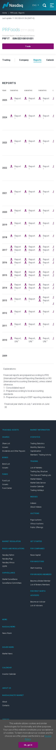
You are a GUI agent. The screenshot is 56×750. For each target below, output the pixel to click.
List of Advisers (36, 606)
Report (17, 99)
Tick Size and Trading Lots (40, 475)
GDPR (4, 566)
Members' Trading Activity (40, 455)
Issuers (5, 447)
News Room (7, 633)
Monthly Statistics (37, 447)
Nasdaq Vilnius (8, 563)
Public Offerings (36, 527)
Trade (28, 46)
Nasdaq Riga (7, 559)
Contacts (5, 705)
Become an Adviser (37, 602)
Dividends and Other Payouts (13, 451)
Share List (6, 443)
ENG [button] (34, 5)
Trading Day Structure (38, 471)
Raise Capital (35, 555)
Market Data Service (38, 483)
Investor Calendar (37, 486)
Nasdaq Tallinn (8, 555)
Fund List (6, 481)
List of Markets (36, 468)
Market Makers (36, 479)
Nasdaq (12, 5)
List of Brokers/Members (40, 585)
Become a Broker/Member (40, 581)
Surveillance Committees (12, 583)
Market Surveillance (9, 579)
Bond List (6, 464)
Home (4, 13)
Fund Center (7, 488)
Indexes (33, 503)
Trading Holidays (37, 490)
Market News (7, 654)
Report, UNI (17, 340)
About (4, 702)
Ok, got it (28, 745)
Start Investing (36, 568)
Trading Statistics (37, 443)
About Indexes (36, 507)
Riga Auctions (36, 520)
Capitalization (35, 451)
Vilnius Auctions (36, 524)
